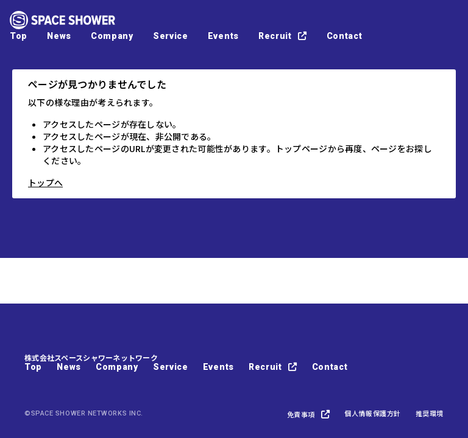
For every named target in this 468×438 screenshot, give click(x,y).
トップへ (45, 182)
